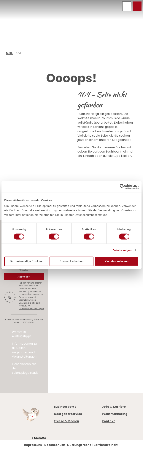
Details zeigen (122, 250)
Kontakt (108, 421)
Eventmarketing (114, 414)
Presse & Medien (66, 421)
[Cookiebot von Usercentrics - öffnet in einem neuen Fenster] (122, 186)
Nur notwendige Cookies (26, 261)
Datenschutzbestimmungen (31, 308)
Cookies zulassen (116, 261)
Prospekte (109, 310)
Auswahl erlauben (71, 261)
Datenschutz (54, 445)
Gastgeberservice (68, 414)
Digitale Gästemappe (118, 319)
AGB (24, 306)
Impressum (33, 445)
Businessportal (65, 407)
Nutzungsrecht (79, 445)
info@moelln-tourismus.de (116, 296)
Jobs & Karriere (114, 407)
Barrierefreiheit (105, 445)
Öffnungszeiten (113, 306)
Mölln (9, 53)
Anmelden (24, 276)
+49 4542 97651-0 (120, 290)
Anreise (107, 315)
